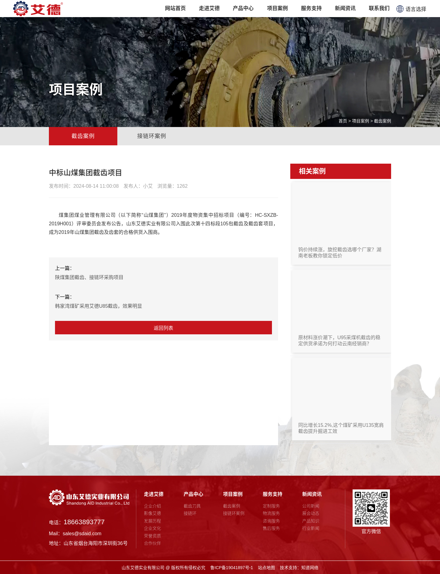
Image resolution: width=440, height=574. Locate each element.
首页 (343, 120)
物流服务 (271, 513)
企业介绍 (152, 505)
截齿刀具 (192, 505)
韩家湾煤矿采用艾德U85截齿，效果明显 (98, 306)
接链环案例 (151, 136)
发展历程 (152, 520)
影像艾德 (152, 513)
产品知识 (310, 520)
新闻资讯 (312, 494)
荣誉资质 (152, 535)
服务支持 (272, 494)
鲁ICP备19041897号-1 (231, 567)
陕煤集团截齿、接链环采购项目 (89, 277)
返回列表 (163, 328)
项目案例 (360, 120)
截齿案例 (382, 120)
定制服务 (271, 505)
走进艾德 (153, 494)
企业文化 (152, 528)
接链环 (190, 513)
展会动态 (310, 513)
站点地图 (266, 567)
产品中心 (193, 494)
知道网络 (309, 567)
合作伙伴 (152, 543)
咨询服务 (271, 520)
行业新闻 (310, 528)
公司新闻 (310, 505)
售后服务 (271, 528)
